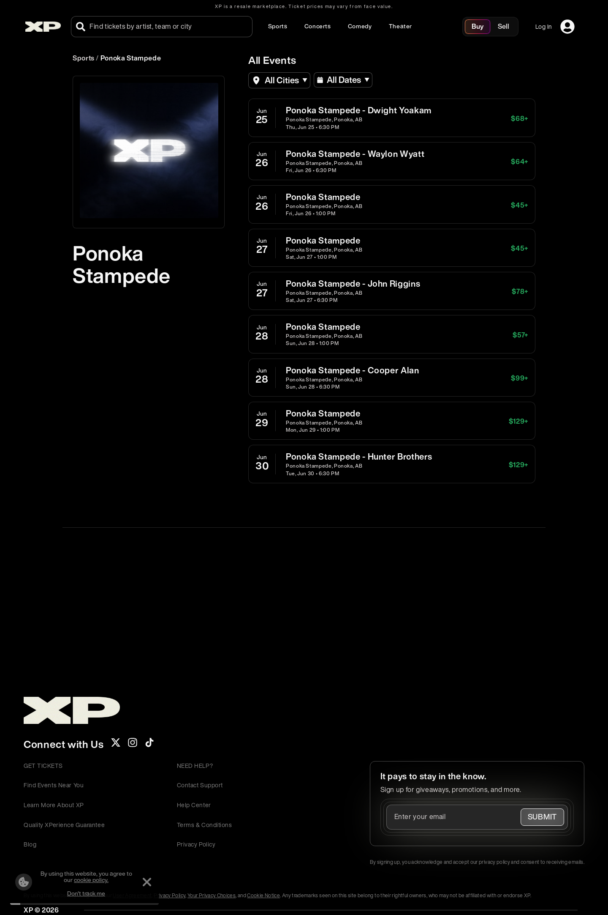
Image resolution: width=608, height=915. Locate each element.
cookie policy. (91, 879)
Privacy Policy (196, 844)
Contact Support (200, 785)
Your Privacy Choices (211, 895)
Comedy (360, 26)
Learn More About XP (54, 804)
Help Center (194, 804)
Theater (400, 26)
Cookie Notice (263, 895)
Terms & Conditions (204, 824)
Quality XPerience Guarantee (64, 824)
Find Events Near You (54, 785)
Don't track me (86, 893)
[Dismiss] (147, 882)
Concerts (317, 26)
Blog (30, 844)
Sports (278, 26)
